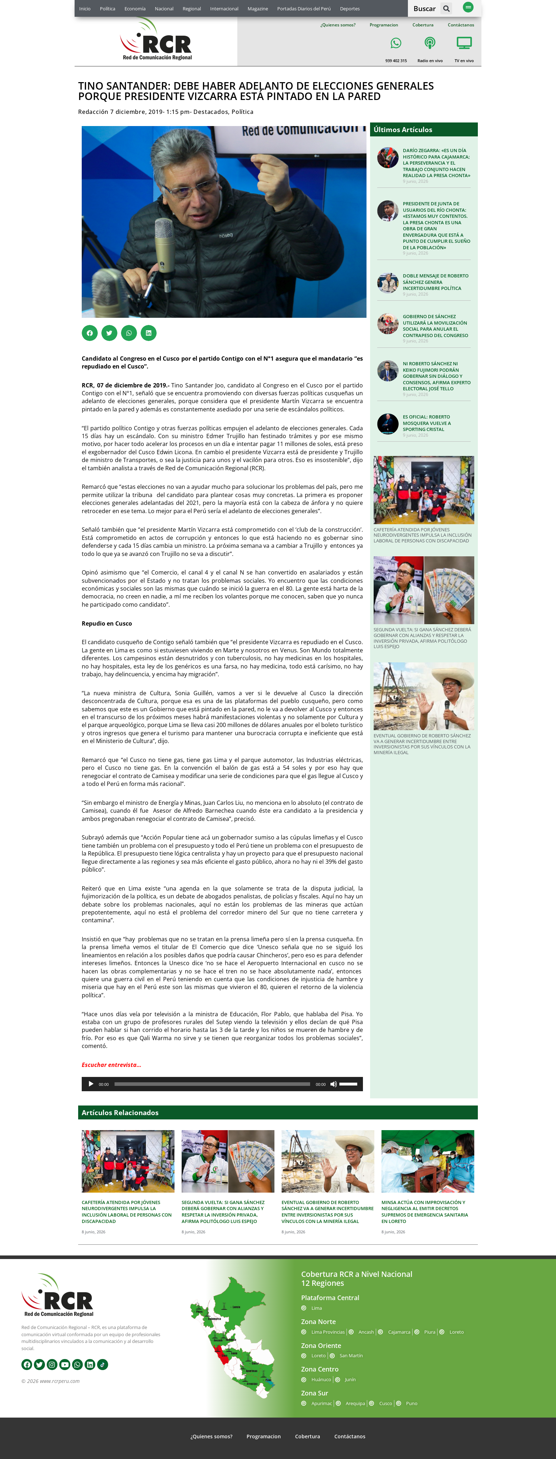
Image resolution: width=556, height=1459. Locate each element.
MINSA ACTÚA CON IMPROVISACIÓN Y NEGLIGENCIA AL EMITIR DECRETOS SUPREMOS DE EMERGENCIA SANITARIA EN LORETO (424, 1211)
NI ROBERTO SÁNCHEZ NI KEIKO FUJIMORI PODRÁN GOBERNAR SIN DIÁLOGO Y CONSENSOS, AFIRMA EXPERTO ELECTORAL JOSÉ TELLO (437, 376)
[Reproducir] (91, 1084)
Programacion (384, 25)
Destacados (210, 112)
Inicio (85, 8)
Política (107, 8)
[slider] (212, 1084)
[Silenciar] (333, 1084)
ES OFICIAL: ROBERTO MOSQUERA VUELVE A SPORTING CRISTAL (427, 422)
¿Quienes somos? (337, 25)
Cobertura (423, 25)
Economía (135, 8)
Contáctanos (461, 25)
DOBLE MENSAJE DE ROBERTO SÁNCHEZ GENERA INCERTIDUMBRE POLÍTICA (436, 281)
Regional (192, 8)
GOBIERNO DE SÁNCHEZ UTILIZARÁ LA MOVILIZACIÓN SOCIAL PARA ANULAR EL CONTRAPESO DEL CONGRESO (435, 326)
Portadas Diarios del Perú (304, 8)
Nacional (164, 8)
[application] (222, 1084)
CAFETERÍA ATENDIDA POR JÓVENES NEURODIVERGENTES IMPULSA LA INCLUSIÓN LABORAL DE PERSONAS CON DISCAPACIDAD (423, 535)
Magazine (258, 8)
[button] (446, 8)
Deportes (350, 8)
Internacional (224, 8)
